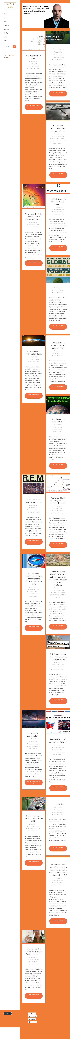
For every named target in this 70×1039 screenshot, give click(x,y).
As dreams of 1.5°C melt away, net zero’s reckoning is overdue (58, 502)
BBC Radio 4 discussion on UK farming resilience (58, 128)
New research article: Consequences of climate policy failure (33, 217)
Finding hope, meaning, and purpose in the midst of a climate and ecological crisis (34, 580)
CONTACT (7, 1025)
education (29, 596)
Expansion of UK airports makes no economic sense (58, 346)
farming (58, 141)
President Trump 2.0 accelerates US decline (58, 747)
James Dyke (10, 6)
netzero (52, 214)
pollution (37, 836)
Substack (58, 599)
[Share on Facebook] (32, 1028)
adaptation (55, 139)
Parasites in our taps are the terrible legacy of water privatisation (34, 963)
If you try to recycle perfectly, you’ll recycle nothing (34, 826)
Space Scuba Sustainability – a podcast (33, 741)
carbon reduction (58, 594)
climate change (58, 212)
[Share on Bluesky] (32, 1031)
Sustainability (33, 598)
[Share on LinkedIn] (32, 1025)
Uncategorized (59, 59)
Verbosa (12, 55)
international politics (57, 759)
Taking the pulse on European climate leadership (58, 202)
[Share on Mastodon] (32, 1034)
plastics (30, 836)
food (63, 141)
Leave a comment (34, 68)
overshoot (36, 514)
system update (57, 433)
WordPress (6, 57)
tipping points (34, 66)
